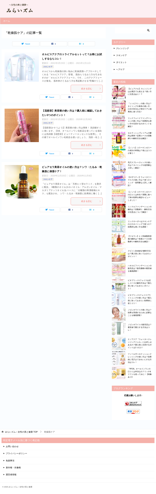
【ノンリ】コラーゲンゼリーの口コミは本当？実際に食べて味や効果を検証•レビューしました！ (140, 196)
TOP (21, 432)
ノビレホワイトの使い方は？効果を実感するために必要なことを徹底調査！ (140, 312)
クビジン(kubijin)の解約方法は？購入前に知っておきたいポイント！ (140, 253)
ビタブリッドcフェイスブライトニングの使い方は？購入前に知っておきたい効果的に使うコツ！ (140, 299)
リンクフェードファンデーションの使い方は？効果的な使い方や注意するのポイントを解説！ (140, 122)
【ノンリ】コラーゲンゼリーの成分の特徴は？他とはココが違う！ (140, 150)
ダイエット (121, 62)
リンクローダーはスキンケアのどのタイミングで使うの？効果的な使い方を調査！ (140, 224)
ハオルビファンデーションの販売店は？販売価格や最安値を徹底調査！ (140, 268)
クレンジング (122, 48)
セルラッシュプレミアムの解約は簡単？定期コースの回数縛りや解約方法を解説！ (140, 135)
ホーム (6, 21)
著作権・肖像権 (13, 467)
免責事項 (10, 460)
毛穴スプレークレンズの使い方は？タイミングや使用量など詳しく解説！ (140, 165)
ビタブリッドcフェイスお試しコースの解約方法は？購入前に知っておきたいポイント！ (140, 284)
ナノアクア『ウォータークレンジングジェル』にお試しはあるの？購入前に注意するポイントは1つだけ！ (140, 343)
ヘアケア (120, 69)
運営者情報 (11, 474)
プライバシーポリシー (16, 453)
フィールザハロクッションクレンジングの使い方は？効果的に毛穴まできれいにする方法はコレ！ (140, 358)
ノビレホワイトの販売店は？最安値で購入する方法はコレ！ (140, 327)
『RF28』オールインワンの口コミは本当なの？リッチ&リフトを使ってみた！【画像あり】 (140, 373)
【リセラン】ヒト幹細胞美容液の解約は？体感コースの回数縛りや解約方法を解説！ (140, 239)
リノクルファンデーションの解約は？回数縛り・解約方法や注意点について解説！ (140, 209)
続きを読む (91, 88)
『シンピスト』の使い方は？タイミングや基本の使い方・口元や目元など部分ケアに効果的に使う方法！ (140, 107)
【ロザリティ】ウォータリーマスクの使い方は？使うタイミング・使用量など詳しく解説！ (140, 181)
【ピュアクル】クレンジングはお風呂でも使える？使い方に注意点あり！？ (140, 91)
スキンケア (47, 67)
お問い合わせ (12, 446)
